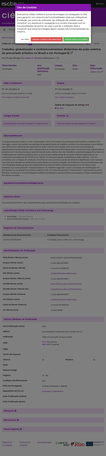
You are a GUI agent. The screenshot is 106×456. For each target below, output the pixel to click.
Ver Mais (25, 39)
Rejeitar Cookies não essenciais (47, 39)
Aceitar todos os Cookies (76, 39)
